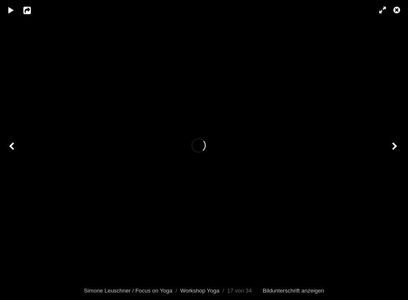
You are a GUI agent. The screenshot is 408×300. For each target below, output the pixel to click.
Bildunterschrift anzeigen (293, 291)
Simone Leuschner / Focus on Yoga (128, 291)
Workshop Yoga (199, 291)
